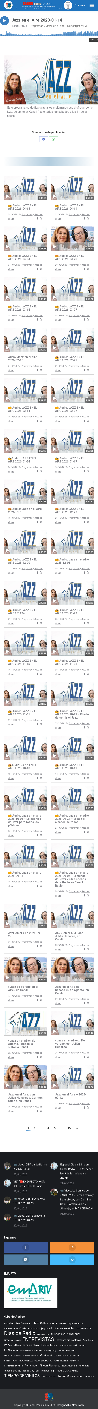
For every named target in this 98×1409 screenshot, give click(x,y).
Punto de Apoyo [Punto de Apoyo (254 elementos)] (60, 1360)
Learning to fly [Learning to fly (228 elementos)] (49, 1350)
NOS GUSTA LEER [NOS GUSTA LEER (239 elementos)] (70, 1356)
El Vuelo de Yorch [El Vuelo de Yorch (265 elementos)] (12, 1340)
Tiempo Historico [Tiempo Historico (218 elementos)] (48, 1376)
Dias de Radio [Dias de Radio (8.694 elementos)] (19, 1333)
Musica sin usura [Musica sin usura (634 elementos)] (50, 1355)
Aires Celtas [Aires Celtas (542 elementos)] (40, 1323)
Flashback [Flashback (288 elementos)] (88, 1340)
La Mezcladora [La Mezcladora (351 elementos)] (49, 1345)
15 (69, 1128)
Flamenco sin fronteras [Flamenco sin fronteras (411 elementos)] (68, 1340)
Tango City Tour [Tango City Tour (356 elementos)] (31, 1370)
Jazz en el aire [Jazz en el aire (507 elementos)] (31, 1345)
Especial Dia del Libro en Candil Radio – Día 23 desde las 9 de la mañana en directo (76, 1171)
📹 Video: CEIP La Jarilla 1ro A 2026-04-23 (30, 1167)
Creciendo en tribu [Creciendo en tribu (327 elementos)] (64, 1328)
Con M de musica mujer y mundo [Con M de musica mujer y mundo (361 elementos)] (36, 1328)
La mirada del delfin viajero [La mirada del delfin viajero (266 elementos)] (72, 1345)
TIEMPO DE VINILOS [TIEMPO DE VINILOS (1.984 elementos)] (22, 1375)
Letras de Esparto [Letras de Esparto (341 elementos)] (67, 1350)
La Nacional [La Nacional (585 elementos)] (11, 1350)
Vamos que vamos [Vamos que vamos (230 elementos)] (85, 1376)
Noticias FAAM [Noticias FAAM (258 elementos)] (11, 1360)
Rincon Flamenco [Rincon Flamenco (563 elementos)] (49, 1365)
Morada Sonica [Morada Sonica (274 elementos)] (30, 1355)
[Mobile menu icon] (91, 5)
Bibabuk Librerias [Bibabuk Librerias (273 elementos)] (58, 1323)
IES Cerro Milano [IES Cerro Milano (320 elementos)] (12, 1345)
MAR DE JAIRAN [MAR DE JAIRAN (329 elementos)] (12, 1355)
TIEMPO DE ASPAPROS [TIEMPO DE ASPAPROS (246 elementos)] (67, 1371)
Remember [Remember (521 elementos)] (31, 1365)
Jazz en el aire (55, 26)
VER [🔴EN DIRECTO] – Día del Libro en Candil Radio (29, 1184)
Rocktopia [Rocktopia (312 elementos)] (84, 1365)
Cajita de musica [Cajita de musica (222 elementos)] (75, 1323)
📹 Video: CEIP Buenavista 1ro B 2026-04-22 (29, 1218)
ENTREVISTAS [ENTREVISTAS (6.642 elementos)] (38, 1339)
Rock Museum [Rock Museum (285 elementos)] (69, 1365)
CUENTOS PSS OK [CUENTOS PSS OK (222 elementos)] (83, 1328)
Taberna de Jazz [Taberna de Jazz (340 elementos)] (12, 1370)
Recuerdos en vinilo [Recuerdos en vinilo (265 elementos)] (13, 1365)
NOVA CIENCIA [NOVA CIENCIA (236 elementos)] (26, 1361)
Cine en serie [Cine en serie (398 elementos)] (11, 1328)
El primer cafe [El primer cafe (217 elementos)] (43, 1334)
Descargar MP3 (77, 26)
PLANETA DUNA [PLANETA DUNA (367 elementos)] (43, 1360)
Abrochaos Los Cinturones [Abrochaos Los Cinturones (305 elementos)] (18, 1323)
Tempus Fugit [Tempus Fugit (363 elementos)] (48, 1370)
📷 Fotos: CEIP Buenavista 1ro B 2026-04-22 (29, 1201)
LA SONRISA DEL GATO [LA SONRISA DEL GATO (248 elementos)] (31, 1350)
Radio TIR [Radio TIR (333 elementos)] (75, 1360)
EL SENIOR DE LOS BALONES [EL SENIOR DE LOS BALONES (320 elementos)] (65, 1334)
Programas (36, 26)
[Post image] (7, 1166)
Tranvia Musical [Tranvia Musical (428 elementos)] (66, 1376)
